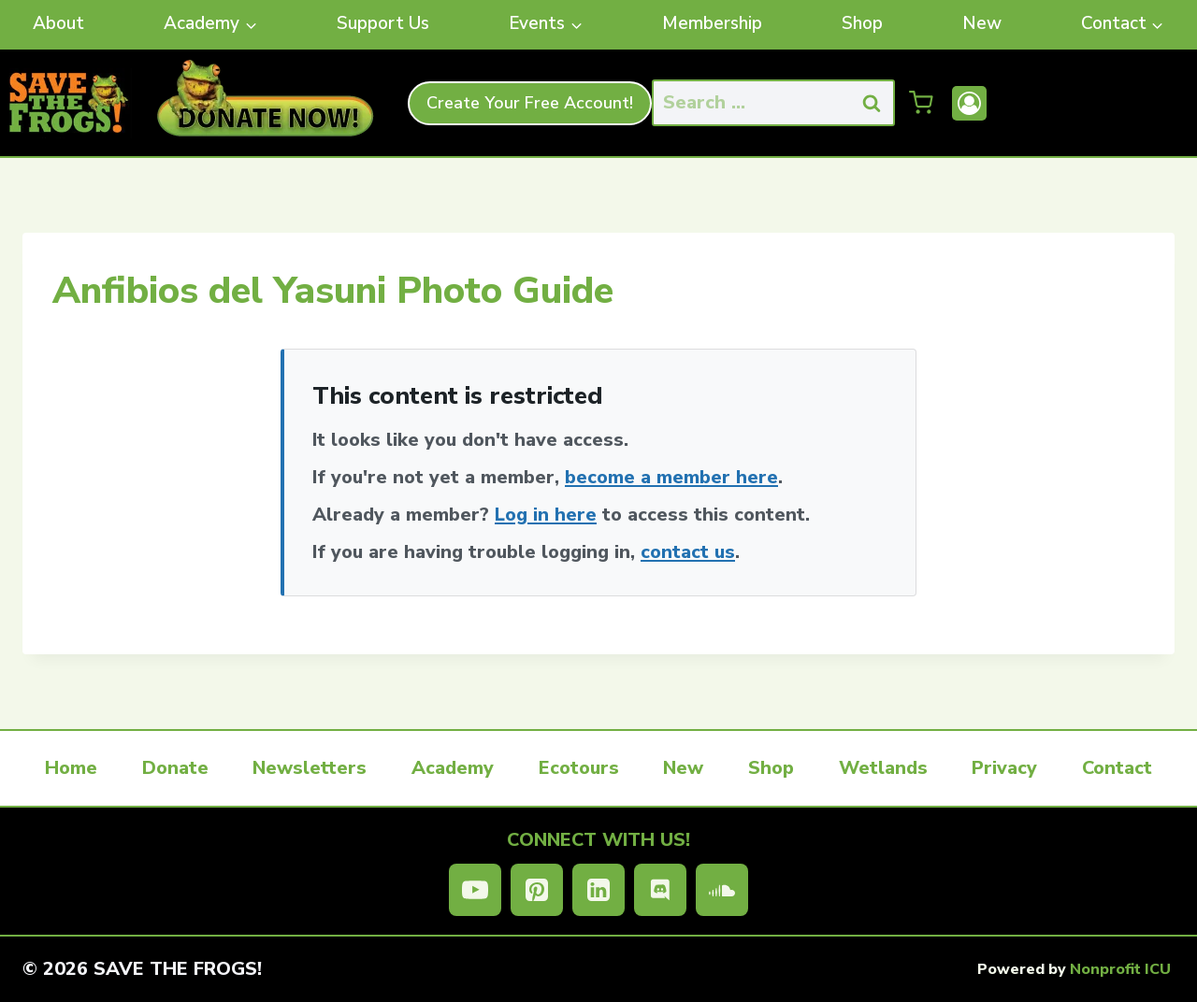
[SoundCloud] (722, 890)
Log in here (546, 514)
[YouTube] (475, 890)
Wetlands (883, 767)
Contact (1117, 767)
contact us (688, 552)
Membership (712, 23)
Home (71, 767)
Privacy (1004, 767)
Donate (175, 767)
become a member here (671, 477)
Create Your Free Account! (529, 103)
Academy (452, 767)
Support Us (383, 23)
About (58, 23)
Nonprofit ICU (1120, 969)
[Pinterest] (537, 890)
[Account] (969, 103)
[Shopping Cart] (921, 103)
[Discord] (660, 890)
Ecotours (579, 767)
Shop (862, 23)
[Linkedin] (598, 890)
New (982, 23)
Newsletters (309, 767)
